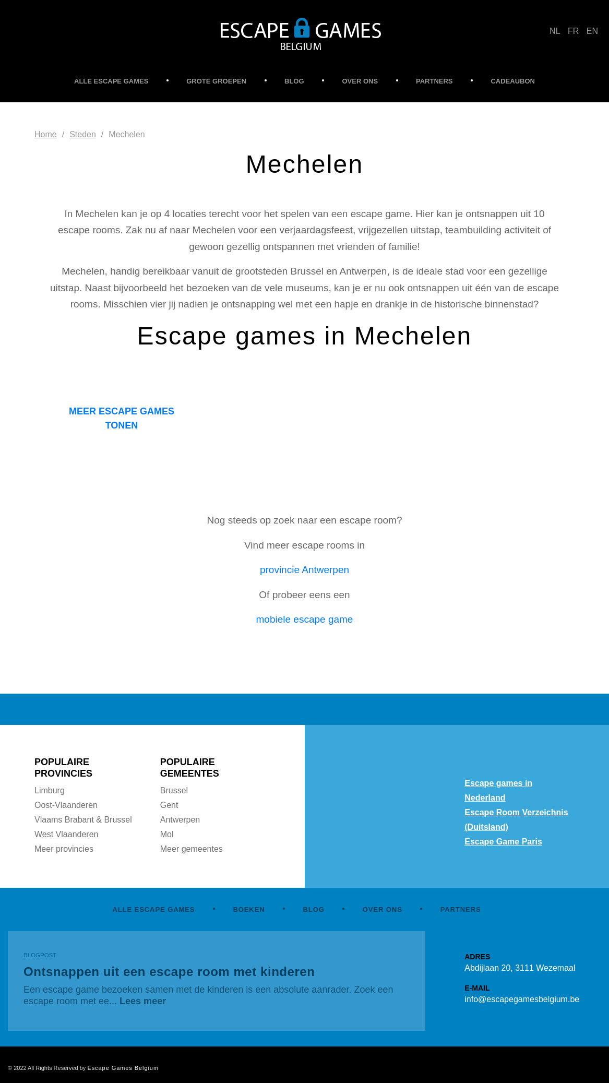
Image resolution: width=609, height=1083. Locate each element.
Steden (82, 134)
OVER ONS (360, 81)
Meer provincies (63, 848)
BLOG (294, 81)
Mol (167, 834)
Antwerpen (180, 819)
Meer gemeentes (191, 848)
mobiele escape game (304, 619)
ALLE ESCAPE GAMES (111, 81)
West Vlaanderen (66, 834)
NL (555, 31)
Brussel (174, 790)
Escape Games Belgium (123, 1068)
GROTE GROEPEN (216, 81)
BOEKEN (249, 909)
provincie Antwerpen (304, 569)
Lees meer (143, 1001)
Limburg (49, 790)
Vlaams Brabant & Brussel (83, 819)
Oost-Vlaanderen (66, 805)
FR (573, 31)
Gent (169, 805)
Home (45, 134)
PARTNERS (434, 81)
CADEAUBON (513, 81)
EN (592, 31)
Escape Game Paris (503, 841)
